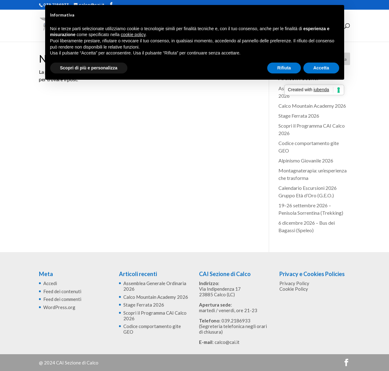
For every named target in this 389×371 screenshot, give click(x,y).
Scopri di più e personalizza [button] (88, 67)
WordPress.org (59, 307)
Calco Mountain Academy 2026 (312, 106)
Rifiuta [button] (284, 67)
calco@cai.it (227, 342)
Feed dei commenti (62, 299)
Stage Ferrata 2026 (298, 116)
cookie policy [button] (133, 34)
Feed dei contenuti (62, 291)
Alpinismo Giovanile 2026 (305, 160)
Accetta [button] (321, 67)
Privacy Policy (294, 283)
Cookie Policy (293, 289)
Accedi (50, 283)
